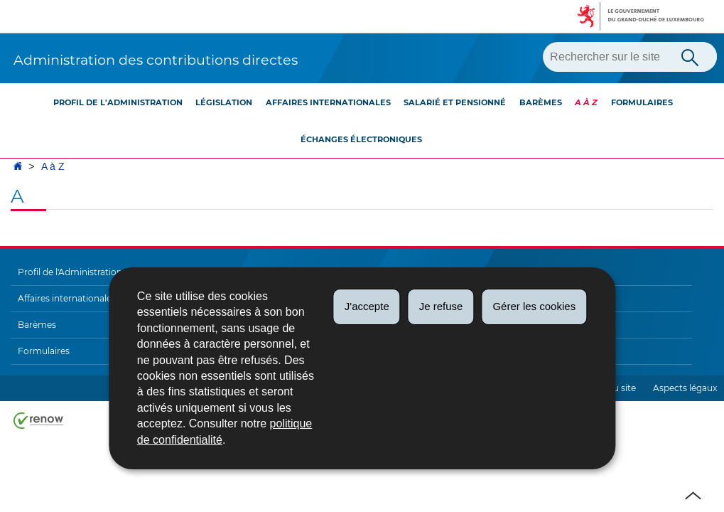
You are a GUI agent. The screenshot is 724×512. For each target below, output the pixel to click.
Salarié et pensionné (455, 102)
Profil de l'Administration (118, 102)
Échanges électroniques (361, 139)
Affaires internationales (328, 102)
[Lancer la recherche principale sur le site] (690, 56)
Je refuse (441, 306)
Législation (223, 102)
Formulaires (642, 102)
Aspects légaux (685, 388)
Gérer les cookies (534, 306)
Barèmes (540, 102)
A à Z (586, 102)
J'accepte (367, 306)
